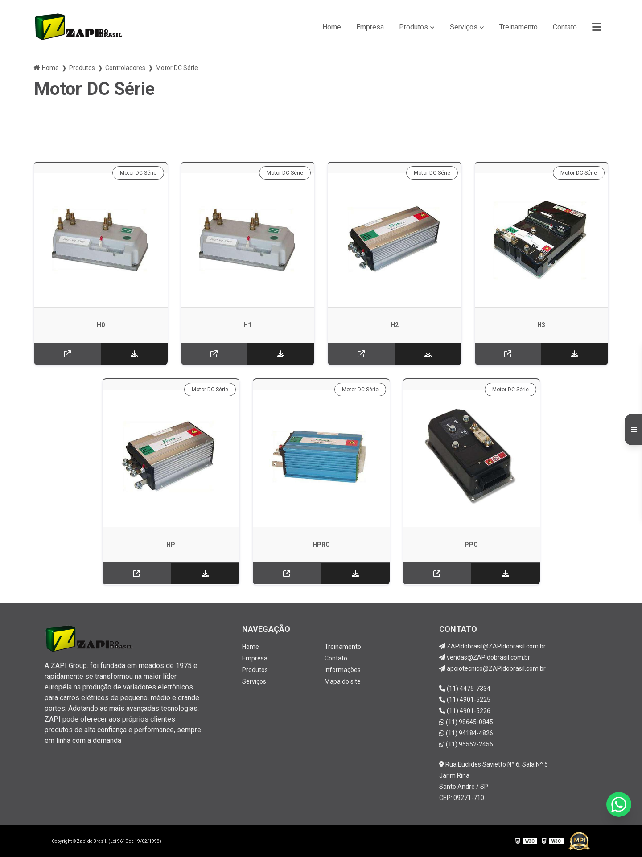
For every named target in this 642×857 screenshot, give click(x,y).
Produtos (413, 27)
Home (331, 27)
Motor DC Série (138, 173)
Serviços (463, 27)
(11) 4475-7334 (464, 688)
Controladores (125, 67)
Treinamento (518, 27)
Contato (565, 27)
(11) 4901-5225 (464, 699)
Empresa (370, 27)
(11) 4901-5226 (464, 710)
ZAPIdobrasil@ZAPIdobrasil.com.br (492, 646)
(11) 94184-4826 (466, 733)
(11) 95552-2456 (466, 744)
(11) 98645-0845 (466, 722)
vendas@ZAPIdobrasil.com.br (484, 657)
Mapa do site (343, 681)
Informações (343, 669)
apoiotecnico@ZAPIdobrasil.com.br (492, 668)
